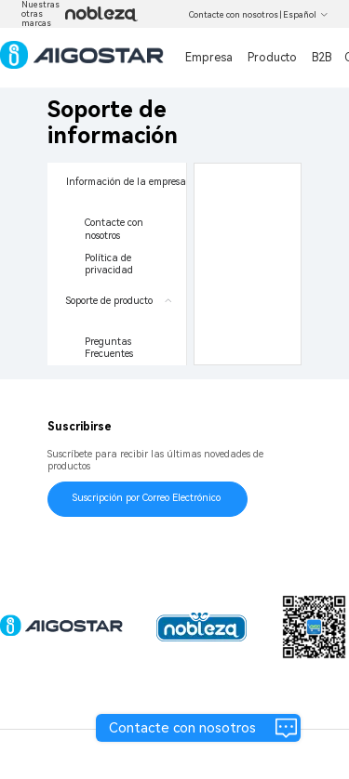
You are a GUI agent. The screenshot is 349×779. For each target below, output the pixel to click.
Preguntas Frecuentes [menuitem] (109, 348)
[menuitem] (116, 222)
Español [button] (306, 15)
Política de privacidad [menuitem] (109, 264)
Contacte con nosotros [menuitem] (115, 229)
